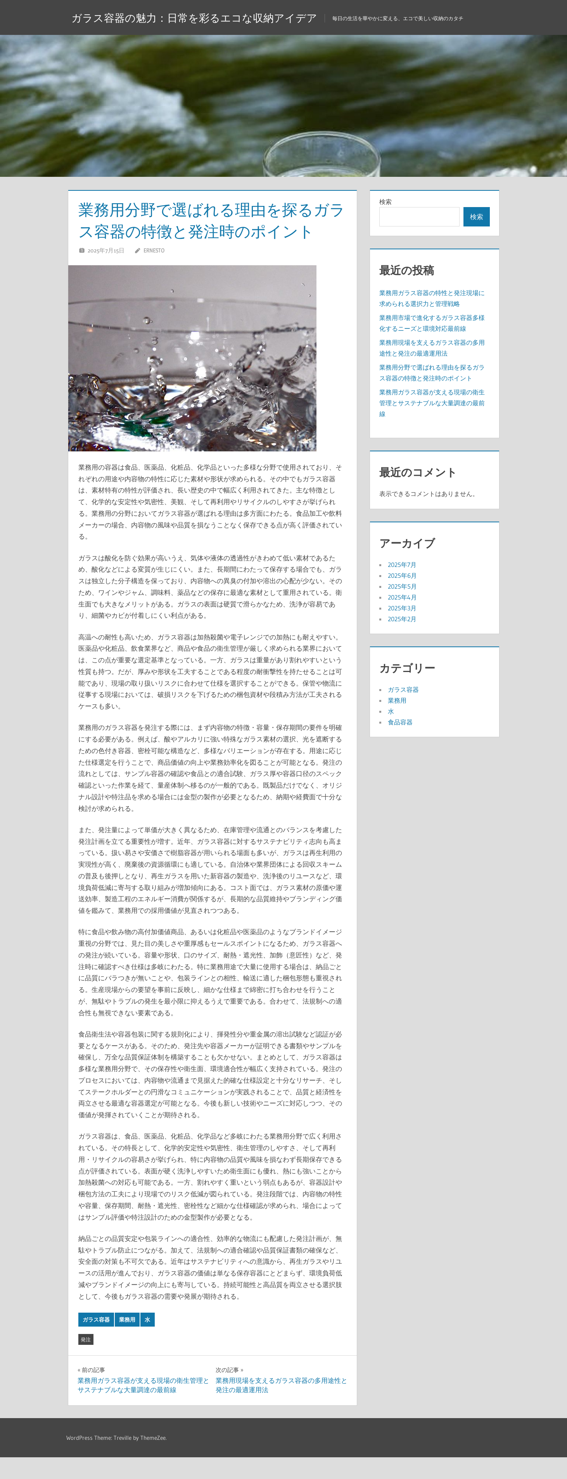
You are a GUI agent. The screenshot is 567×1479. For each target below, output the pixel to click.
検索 (385, 223)
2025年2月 (402, 640)
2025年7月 (402, 586)
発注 (86, 1361)
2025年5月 (402, 608)
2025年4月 (402, 619)
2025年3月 (402, 630)
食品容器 (400, 744)
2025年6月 (402, 597)
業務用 (127, 1341)
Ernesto (153, 272)
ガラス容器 (96, 1341)
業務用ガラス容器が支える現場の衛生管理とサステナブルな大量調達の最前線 (432, 424)
